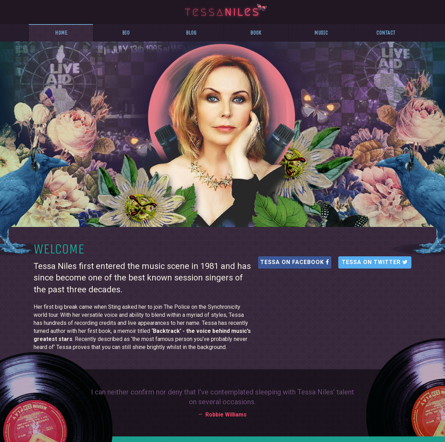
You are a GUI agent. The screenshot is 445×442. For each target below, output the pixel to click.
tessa (222, 10)
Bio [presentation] (125, 32)
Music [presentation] (321, 32)
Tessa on (294, 262)
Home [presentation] (61, 32)
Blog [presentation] (191, 32)
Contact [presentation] (385, 32)
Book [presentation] (255, 32)
